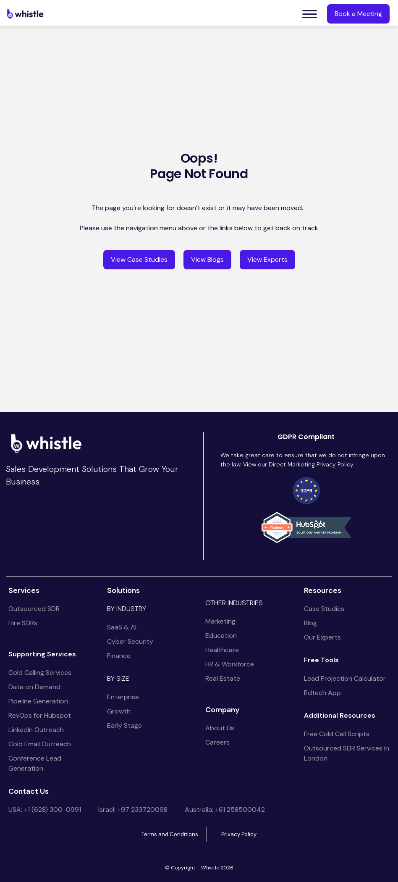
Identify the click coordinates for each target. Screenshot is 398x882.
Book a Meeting (358, 13)
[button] (309, 14)
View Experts (267, 259)
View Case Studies (139, 259)
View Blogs (207, 259)
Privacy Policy (239, 834)
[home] (25, 14)
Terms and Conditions (169, 834)
